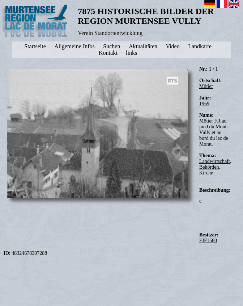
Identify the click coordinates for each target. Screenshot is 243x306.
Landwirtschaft (214, 161)
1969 (204, 103)
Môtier (206, 86)
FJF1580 (208, 240)
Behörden (209, 167)
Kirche (206, 173)
